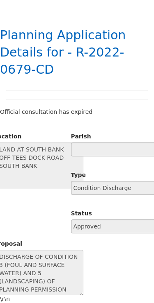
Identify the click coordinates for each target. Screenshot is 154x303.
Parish (81, 136)
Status (81, 213)
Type (78, 175)
